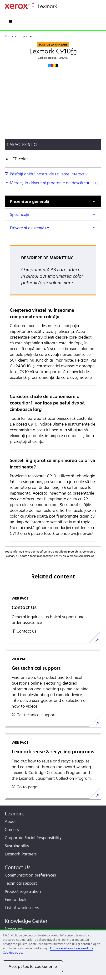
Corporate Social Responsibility (33, 837)
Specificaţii (19, 214)
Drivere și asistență (29, 228)
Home (61, 6)
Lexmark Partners (21, 854)
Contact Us (17, 867)
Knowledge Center (26, 921)
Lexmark (14, 813)
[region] (53, 952)
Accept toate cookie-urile (33, 966)
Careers (12, 829)
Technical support (21, 883)
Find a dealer (17, 899)
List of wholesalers (22, 907)
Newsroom (15, 928)
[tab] (53, 201)
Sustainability (17, 845)
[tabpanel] (53, 393)
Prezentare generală (29, 201)
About (10, 821)
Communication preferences (30, 875)
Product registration (23, 891)
